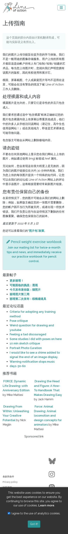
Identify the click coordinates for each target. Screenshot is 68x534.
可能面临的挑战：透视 (24, 285)
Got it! (34, 524)
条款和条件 (8, 476)
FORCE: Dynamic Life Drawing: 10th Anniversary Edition (16, 386)
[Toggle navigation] (61, 7)
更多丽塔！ (17, 280)
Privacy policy (10, 482)
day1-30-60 (18, 366)
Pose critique (19, 320)
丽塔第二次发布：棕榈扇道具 (28, 299)
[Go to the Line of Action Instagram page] (53, 474)
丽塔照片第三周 (19, 294)
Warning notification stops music (32, 361)
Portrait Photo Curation (26, 348)
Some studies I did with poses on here (36, 339)
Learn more (46, 505)
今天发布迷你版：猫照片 (25, 289)
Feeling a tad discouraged (28, 334)
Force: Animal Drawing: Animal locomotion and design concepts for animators (48, 415)
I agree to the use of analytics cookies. (34, 513)
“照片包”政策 (36, 230)
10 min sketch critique (25, 343)
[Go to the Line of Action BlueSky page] (53, 461)
